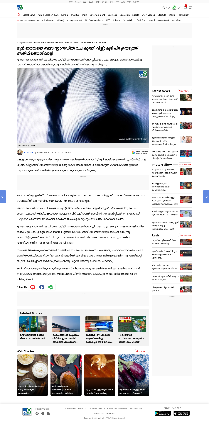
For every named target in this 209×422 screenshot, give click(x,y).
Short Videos (148, 14)
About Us (82, 408)
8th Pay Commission (94, 20)
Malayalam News (24, 42)
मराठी (97, 2)
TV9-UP (136, 2)
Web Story (141, 20)
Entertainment (97, 14)
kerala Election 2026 (48, 14)
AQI (168, 7)
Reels (156, 235)
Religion (116, 20)
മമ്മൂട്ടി (152, 20)
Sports (135, 14)
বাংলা (111, 2)
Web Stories (25, 351)
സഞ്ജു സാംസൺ (74, 20)
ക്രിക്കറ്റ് (60, 20)
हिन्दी (71, 2)
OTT (108, 20)
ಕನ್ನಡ (84, 2)
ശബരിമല (176, 20)
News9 (78, 2)
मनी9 (129, 2)
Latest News (161, 91)
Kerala (64, 14)
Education (124, 14)
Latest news (29, 14)
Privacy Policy (135, 408)
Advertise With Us (96, 408)
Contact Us (70, 408)
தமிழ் (123, 2)
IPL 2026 (74, 14)
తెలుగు (91, 2)
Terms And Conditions (104, 413)
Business (112, 14)
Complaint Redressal (117, 408)
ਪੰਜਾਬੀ (117, 2)
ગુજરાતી (104, 2)
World (172, 14)
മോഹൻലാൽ (163, 20)
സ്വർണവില (48, 20)
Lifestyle (161, 14)
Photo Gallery (129, 20)
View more (142, 351)
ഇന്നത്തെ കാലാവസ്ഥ (29, 20)
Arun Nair (29, 152)
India (84, 14)
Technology (183, 14)
